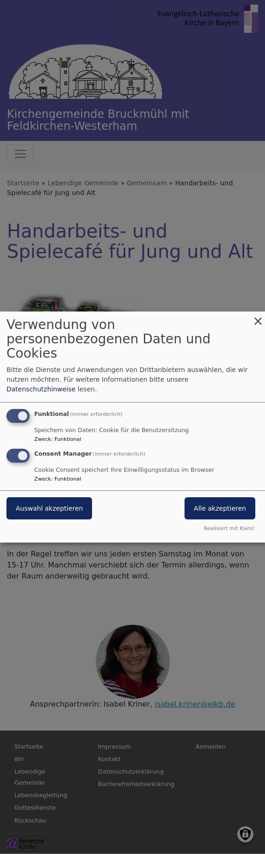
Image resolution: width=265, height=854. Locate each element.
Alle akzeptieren (220, 508)
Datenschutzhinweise (40, 389)
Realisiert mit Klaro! (229, 528)
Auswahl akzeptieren (49, 508)
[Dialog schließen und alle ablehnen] (258, 317)
